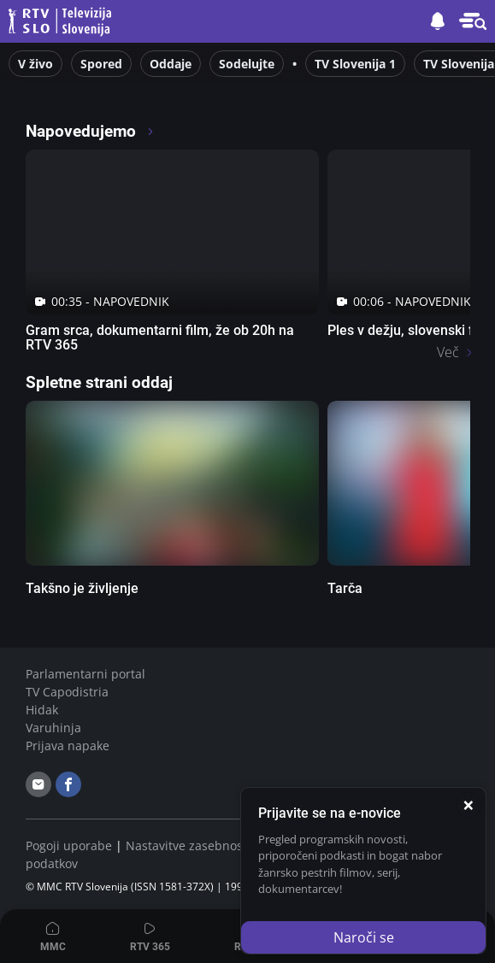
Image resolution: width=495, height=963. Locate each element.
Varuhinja (53, 727)
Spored (101, 64)
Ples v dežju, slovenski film (409, 330)
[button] (472, 21)
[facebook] (68, 784)
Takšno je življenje (82, 588)
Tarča (344, 588)
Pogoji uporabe (69, 845)
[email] (38, 784)
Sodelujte (246, 64)
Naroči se (363, 937)
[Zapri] (468, 805)
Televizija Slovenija (62, 22)
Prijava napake (67, 745)
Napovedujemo (90, 131)
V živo (35, 64)
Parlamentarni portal (85, 674)
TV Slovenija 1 (355, 64)
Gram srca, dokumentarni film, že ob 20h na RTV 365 (160, 337)
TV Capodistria (67, 692)
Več (448, 352)
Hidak (42, 710)
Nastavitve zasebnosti (188, 845)
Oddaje (171, 64)
